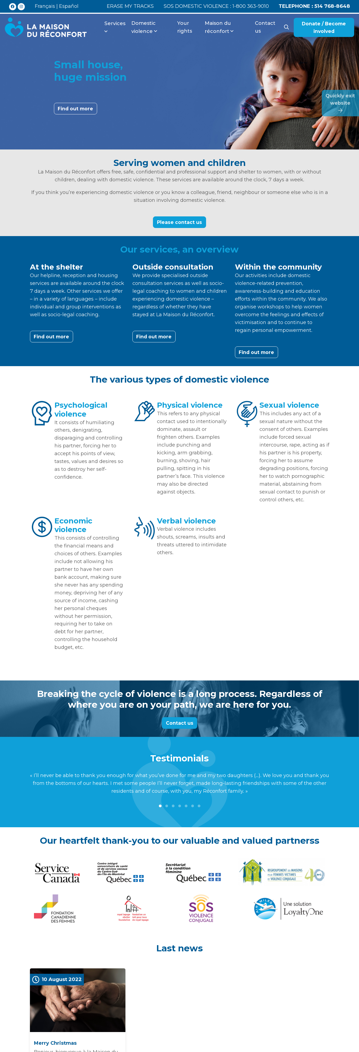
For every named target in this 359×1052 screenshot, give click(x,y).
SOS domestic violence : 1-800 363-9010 (216, 6)
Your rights (184, 27)
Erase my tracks (130, 6)
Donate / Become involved (324, 27)
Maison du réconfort (218, 27)
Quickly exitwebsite (340, 103)
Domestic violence (143, 27)
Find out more (75, 108)
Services (114, 23)
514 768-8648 (314, 6)
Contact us (265, 27)
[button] (160, 806)
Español (68, 6)
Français (45, 6)
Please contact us (179, 222)
